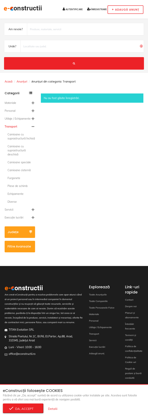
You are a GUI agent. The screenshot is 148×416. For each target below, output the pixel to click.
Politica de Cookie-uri (130, 359)
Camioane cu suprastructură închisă (21, 136)
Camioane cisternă (19, 170)
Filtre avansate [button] (20, 248)
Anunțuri (22, 81)
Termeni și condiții (130, 337)
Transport (11, 126)
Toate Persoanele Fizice (101, 307)
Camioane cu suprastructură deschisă (17, 150)
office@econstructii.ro (22, 354)
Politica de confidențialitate (133, 348)
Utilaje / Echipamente (18, 118)
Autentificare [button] (73, 9)
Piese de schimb (18, 186)
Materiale (10, 103)
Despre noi (131, 306)
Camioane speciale (19, 162)
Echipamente (16, 194)
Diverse (12, 201)
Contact (129, 299)
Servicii (9, 209)
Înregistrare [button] (97, 9)
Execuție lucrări (14, 217)
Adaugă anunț (96, 353)
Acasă (8, 81)
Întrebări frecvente (130, 326)
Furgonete (14, 178)
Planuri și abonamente (132, 315)
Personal (10, 111)
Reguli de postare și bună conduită (133, 373)
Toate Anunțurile (98, 294)
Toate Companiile (98, 301)
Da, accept (23, 409)
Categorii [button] (18, 93)
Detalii (52, 409)
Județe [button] (20, 232)
